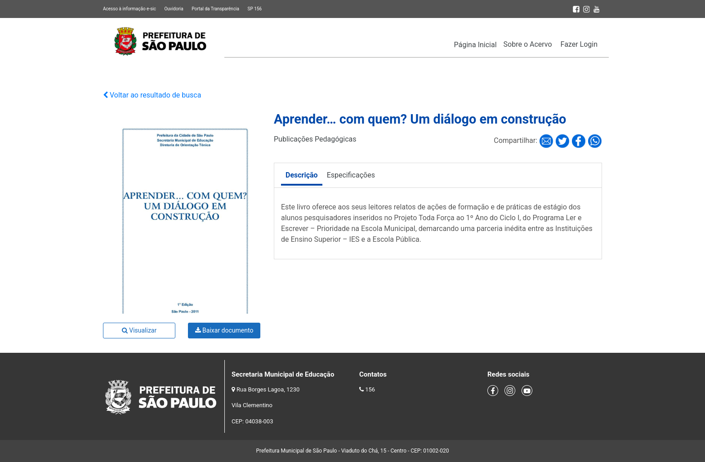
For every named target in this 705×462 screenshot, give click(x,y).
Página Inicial (475, 44)
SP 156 (254, 8)
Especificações (351, 175)
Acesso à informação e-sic (129, 8)
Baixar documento (224, 330)
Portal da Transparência (215, 8)
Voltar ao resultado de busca (152, 95)
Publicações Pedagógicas (315, 139)
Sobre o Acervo (528, 44)
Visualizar (139, 330)
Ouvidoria (173, 8)
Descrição (302, 175)
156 (370, 389)
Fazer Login (579, 44)
